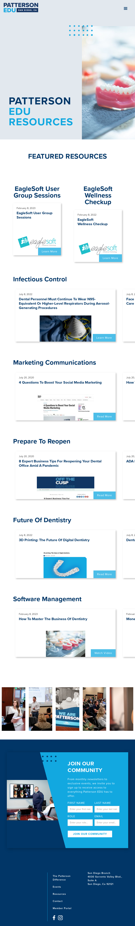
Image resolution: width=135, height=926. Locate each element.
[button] (126, 8)
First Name (76, 803)
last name (102, 803)
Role (71, 816)
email (98, 816)
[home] (20, 7)
